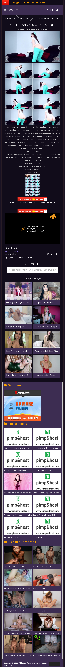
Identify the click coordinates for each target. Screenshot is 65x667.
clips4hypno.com (8, 10)
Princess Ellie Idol (25, 258)
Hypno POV (12, 258)
